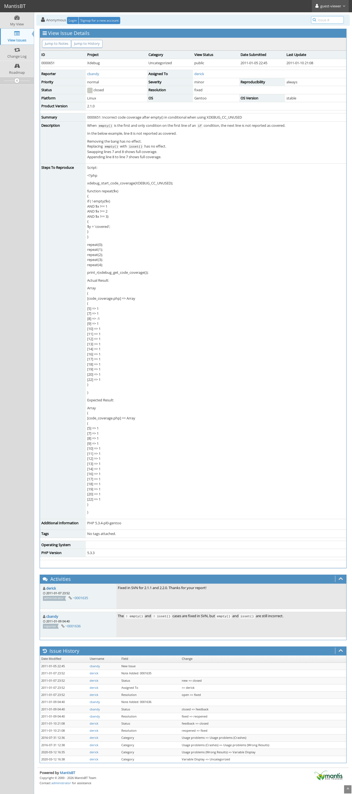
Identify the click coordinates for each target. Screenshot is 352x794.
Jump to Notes (56, 43)
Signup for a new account (99, 20)
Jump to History (87, 43)
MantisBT (67, 772)
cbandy (93, 73)
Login (73, 20)
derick (199, 73)
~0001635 (80, 597)
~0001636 (73, 626)
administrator (61, 783)
